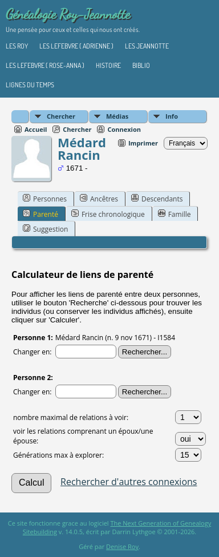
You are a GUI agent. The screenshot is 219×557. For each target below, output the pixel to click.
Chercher (61, 116)
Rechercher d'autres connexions (128, 481)
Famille (174, 214)
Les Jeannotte (147, 46)
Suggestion (45, 229)
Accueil (36, 129)
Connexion (124, 129)
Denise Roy (122, 546)
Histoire (108, 65)
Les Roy (17, 46)
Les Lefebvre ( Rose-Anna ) (45, 65)
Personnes (45, 198)
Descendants (156, 198)
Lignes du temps (30, 84)
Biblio (141, 65)
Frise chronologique (108, 214)
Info (171, 116)
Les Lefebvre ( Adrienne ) (76, 46)
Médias (117, 116)
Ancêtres (99, 198)
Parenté (40, 214)
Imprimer (143, 143)
